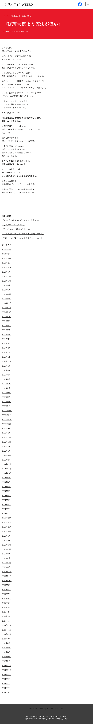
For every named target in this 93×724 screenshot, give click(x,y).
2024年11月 (6, 307)
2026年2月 (6, 249)
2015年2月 (6, 656)
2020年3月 (6, 558)
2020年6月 (6, 544)
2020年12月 (7, 518)
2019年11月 (6, 576)
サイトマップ (32, 709)
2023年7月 (6, 379)
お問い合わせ (43, 709)
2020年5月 (6, 549)
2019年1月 (6, 621)
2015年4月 (6, 647)
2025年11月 (7, 263)
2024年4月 (6, 339)
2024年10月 (7, 312)
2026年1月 (6, 254)
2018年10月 (6, 634)
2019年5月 (6, 603)
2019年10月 (7, 580)
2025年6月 (6, 276)
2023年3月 (6, 397)
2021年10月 (7, 473)
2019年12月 (7, 571)
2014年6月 (6, 692)
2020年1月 (6, 567)
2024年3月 (6, 343)
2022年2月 (6, 455)
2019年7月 (6, 594)
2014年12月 (6, 665)
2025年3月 (6, 289)
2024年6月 (6, 330)
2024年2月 (6, 348)
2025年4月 (6, 285)
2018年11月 (6, 629)
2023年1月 (6, 406)
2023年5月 (6, 388)
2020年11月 (7, 522)
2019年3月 (6, 612)
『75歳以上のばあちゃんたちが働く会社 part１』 (23, 238)
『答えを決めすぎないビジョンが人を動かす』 (21, 220)
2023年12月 (7, 357)
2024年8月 (6, 321)
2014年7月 (6, 688)
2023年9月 (6, 370)
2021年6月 (6, 491)
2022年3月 (6, 450)
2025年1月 (6, 298)
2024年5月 (6, 334)
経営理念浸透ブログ (21, 31)
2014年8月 (6, 683)
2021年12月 (7, 464)
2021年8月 (6, 482)
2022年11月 (7, 415)
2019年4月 (6, 607)
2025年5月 (6, 280)
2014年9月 (6, 679)
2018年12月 (6, 625)
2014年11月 (6, 670)
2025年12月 (7, 258)
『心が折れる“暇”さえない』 (13, 224)
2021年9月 (6, 477)
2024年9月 (6, 316)
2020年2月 (6, 562)
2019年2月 (6, 616)
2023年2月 (6, 401)
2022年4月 (6, 446)
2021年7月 (6, 486)
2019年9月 (6, 585)
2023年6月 (6, 383)
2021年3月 (6, 504)
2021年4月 (6, 500)
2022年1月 (6, 459)
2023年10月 (7, 365)
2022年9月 (6, 424)
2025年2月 (6, 294)
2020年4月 (6, 553)
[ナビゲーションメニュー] (88, 4)
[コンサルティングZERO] (17, 4)
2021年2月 (6, 509)
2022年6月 (6, 437)
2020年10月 (7, 527)
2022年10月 (7, 419)
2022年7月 (6, 433)
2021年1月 (6, 513)
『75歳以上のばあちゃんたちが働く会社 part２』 (23, 233)
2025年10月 (7, 267)
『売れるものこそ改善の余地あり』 (16, 229)
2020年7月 (6, 540)
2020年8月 (6, 536)
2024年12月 (7, 303)
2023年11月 (6, 361)
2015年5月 (6, 643)
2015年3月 (6, 652)
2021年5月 (6, 495)
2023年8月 (6, 374)
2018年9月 (6, 638)
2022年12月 (7, 410)
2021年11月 (6, 468)
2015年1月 (6, 661)
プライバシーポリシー (57, 709)
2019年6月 (6, 598)
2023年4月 (6, 392)
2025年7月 (6, 272)
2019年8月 (6, 589)
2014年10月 (6, 674)
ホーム (5, 16)
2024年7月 (6, 325)
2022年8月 (6, 428)
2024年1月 (6, 352)
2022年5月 (6, 442)
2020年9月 (6, 531)
